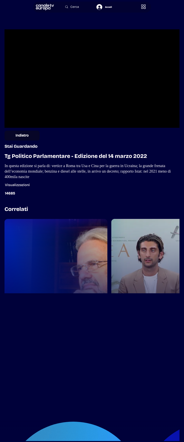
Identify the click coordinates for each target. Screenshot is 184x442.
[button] (143, 6)
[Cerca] (76, 6)
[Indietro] (22, 135)
